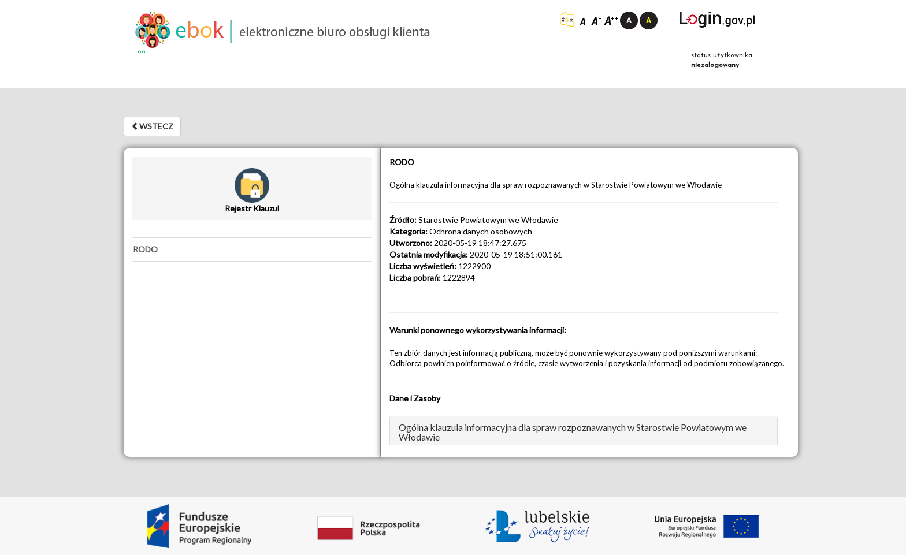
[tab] (252, 249)
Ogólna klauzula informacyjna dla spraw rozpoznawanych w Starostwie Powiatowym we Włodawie (573, 432)
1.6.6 (140, 51)
